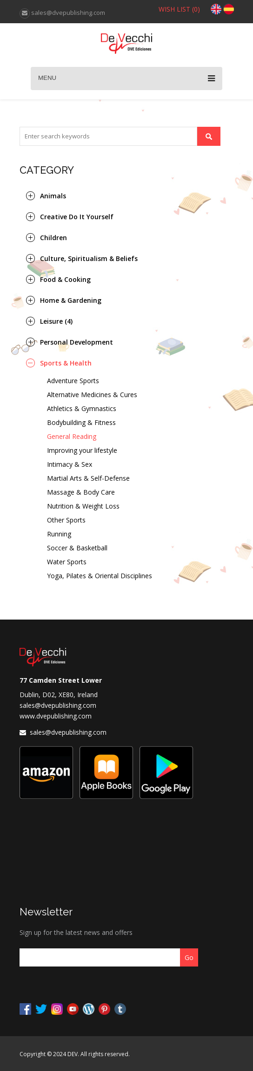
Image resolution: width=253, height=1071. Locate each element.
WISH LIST (179, 9)
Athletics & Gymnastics (81, 408)
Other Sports (66, 520)
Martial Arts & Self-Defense (88, 478)
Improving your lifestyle (82, 450)
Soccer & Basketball (77, 547)
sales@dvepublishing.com (58, 705)
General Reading (71, 436)
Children (53, 237)
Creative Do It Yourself (76, 216)
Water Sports (67, 561)
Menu (126, 78)
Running (59, 533)
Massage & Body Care (81, 492)
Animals (53, 195)
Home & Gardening (70, 300)
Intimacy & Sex (69, 464)
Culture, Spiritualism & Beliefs (89, 258)
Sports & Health (66, 363)
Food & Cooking (65, 279)
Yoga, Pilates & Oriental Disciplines (99, 575)
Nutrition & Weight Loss (83, 506)
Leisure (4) (56, 321)
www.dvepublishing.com (56, 716)
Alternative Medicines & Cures (92, 394)
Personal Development (76, 342)
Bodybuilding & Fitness (81, 422)
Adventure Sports (73, 380)
